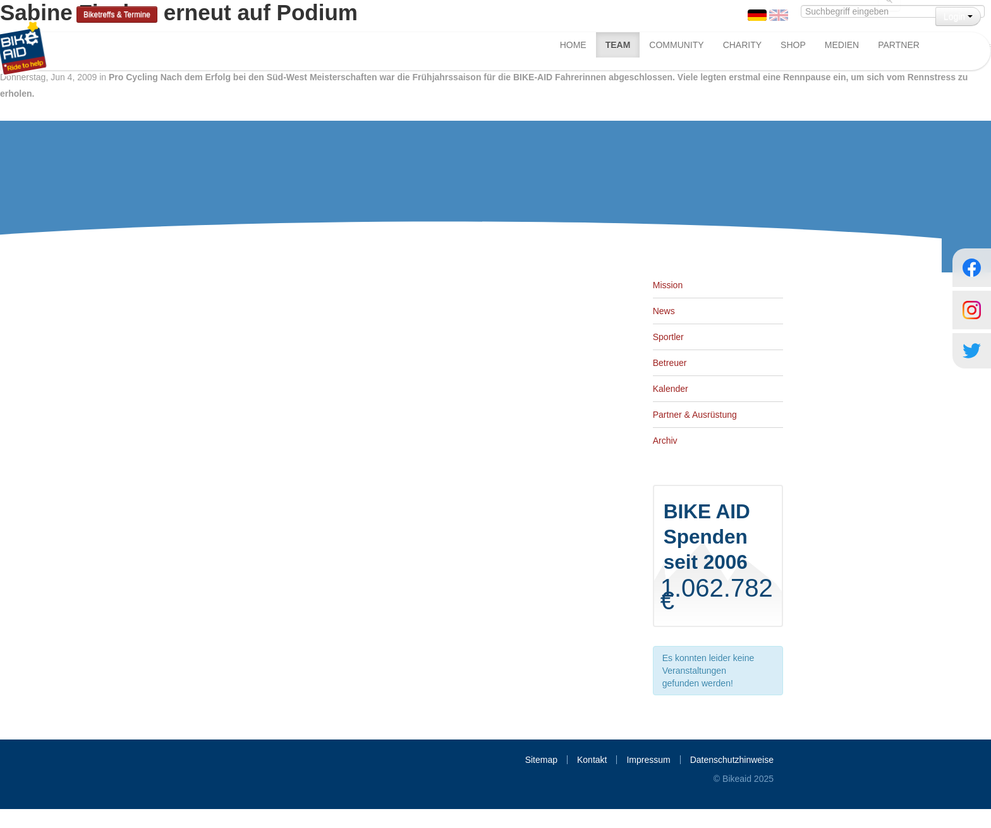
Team (618, 45)
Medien (842, 45)
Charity (742, 45)
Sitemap (541, 759)
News (664, 311)
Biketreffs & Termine (116, 14)
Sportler (668, 337)
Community (676, 45)
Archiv (665, 440)
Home (573, 45)
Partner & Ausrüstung (695, 415)
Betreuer (670, 363)
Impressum (648, 759)
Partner (899, 45)
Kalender (670, 389)
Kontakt (592, 759)
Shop (793, 45)
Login (958, 16)
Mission (668, 285)
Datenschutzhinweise (732, 759)
